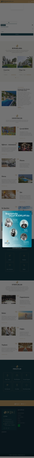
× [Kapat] (30, 211)
